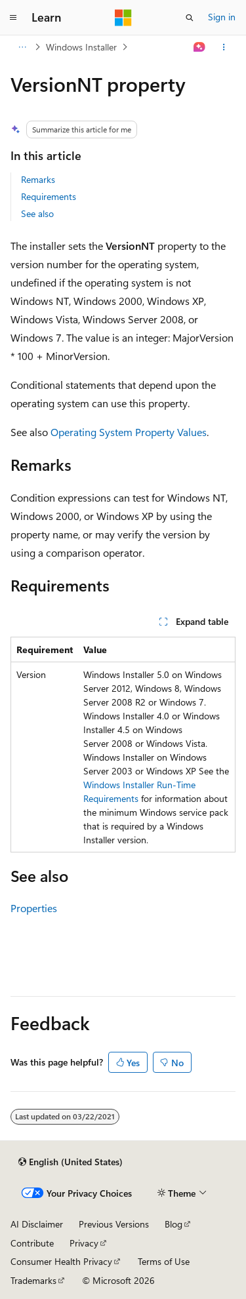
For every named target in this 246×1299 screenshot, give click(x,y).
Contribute (32, 1243)
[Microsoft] (123, 17)
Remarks (38, 179)
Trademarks (33, 1280)
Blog (173, 1224)
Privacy (84, 1243)
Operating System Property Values (129, 432)
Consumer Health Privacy (61, 1261)
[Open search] (189, 18)
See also (37, 213)
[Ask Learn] (200, 47)
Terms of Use (164, 1261)
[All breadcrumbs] (21, 47)
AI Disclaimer (36, 1224)
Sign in (222, 16)
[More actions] (224, 47)
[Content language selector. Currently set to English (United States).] (70, 1161)
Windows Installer (81, 47)
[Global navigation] (13, 18)
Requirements (48, 196)
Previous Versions (114, 1224)
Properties (33, 908)
